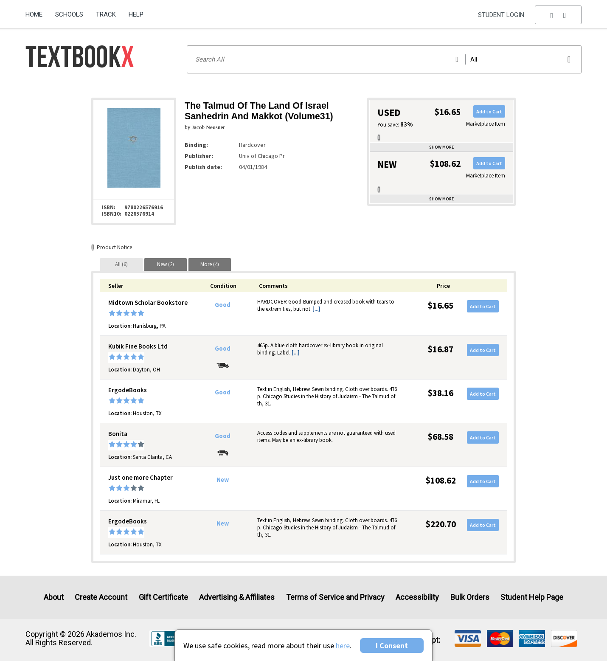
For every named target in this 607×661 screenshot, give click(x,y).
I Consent (392, 645)
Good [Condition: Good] (222, 305)
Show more (441, 147)
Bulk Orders (469, 597)
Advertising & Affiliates (237, 597)
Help (136, 14)
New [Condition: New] (222, 480)
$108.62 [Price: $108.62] (441, 480)
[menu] (558, 15)
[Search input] (384, 59)
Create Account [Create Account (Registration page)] (101, 597)
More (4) (209, 264)
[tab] (121, 264)
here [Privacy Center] (343, 645)
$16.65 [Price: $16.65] (440, 305)
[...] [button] (316, 308)
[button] (558, 15)
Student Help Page (531, 597)
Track (106, 14)
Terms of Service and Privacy (335, 597)
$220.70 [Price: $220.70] (441, 524)
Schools (69, 14)
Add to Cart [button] (489, 111)
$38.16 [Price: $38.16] (440, 393)
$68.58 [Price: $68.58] (440, 436)
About (54, 597)
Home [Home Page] (33, 14)
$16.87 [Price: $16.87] (440, 349)
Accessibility (417, 597)
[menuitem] (37, 11)
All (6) (121, 264)
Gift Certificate (163, 597)
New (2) (165, 264)
